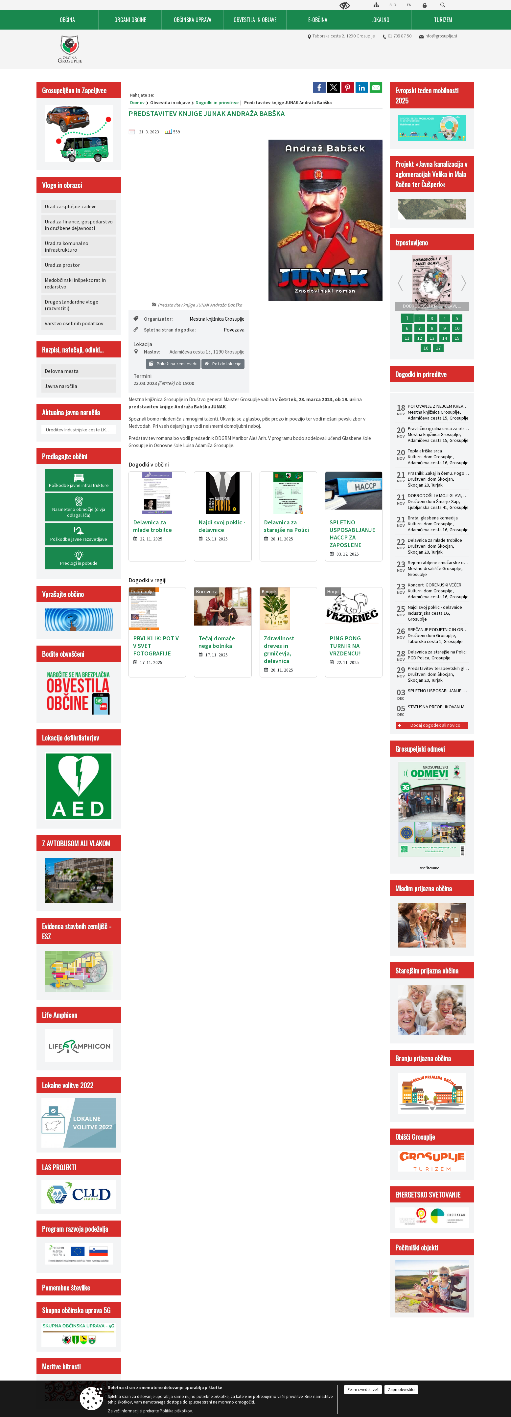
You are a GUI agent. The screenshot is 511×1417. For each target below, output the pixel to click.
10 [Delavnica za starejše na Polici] (457, 328)
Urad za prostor (62, 265)
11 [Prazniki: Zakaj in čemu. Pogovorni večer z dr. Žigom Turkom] (407, 338)
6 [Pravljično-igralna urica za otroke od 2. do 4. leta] (407, 328)
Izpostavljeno (411, 242)
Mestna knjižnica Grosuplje (217, 319)
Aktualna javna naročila (71, 412)
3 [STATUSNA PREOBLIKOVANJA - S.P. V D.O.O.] (432, 318)
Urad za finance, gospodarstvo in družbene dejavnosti (79, 224)
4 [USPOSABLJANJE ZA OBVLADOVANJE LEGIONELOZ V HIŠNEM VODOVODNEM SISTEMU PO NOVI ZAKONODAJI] (444, 318)
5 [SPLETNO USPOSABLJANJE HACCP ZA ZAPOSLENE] (457, 318)
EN (409, 4)
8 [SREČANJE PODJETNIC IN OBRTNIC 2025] (432, 328)
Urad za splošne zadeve (71, 206)
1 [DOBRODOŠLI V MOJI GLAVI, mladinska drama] (407, 318)
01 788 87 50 (399, 36)
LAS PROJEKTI (59, 1167)
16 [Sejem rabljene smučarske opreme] (426, 348)
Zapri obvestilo (401, 1389)
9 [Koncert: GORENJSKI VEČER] (444, 328)
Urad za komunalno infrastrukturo (66, 246)
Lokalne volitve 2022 (67, 1085)
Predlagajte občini (64, 456)
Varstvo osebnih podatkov (74, 323)
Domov (137, 102)
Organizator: (153, 319)
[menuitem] (67, 20)
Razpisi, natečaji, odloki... (73, 349)
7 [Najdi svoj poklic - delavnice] (419, 328)
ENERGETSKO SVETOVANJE (427, 1194)
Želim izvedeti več (363, 1389)
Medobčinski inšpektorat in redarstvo (75, 283)
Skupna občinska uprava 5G (76, 1310)
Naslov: (146, 352)
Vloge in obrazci (62, 185)
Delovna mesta (62, 371)
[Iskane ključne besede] (436, 5)
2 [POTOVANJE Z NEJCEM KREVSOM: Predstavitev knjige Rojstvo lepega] (419, 318)
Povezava (234, 330)
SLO (392, 4)
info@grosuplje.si (441, 36)
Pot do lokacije (223, 364)
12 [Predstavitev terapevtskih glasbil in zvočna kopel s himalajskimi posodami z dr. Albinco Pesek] (419, 338)
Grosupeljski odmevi (420, 748)
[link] (319, 87)
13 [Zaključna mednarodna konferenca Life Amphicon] (432, 338)
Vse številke (429, 867)
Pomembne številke (66, 1287)
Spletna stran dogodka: (164, 330)
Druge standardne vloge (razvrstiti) (71, 304)
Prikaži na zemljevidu (173, 364)
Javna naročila (61, 386)
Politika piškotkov (176, 1411)
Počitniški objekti (416, 1247)
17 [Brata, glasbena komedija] (438, 348)
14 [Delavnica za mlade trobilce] (444, 338)
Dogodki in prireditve (217, 102)
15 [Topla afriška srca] (457, 338)
